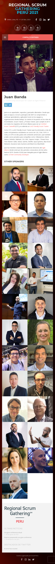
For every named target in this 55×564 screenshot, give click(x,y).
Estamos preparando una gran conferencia (17, 537)
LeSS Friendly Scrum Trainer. (39, 126)
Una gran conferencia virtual (13, 532)
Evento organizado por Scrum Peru (27, 556)
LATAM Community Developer (18, 155)
